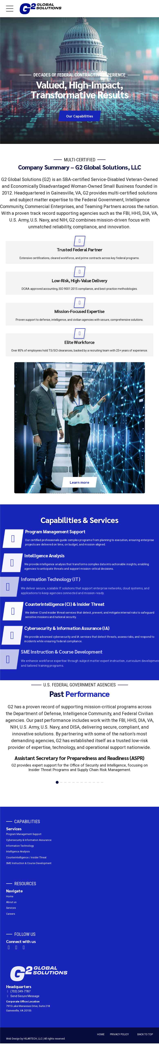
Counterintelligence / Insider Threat (26, 857)
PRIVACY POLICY (119, 1034)
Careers (10, 913)
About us (11, 902)
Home (9, 896)
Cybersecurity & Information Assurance (28, 840)
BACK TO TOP (145, 1034)
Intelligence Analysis (18, 851)
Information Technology (20, 845)
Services (11, 908)
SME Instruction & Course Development (28, 863)
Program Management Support (23, 834)
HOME (101, 1034)
